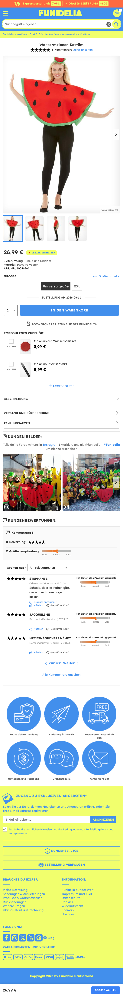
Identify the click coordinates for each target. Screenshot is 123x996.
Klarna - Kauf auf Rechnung (23, 910)
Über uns (68, 914)
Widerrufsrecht (72, 906)
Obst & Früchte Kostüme (44, 34)
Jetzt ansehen (83, 49)
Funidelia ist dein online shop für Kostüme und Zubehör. (60, 13)
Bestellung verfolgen (61, 865)
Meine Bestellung (15, 890)
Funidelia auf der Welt (77, 890)
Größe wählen (105, 989)
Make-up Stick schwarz (50, 364)
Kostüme (22, 34)
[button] (115, 134)
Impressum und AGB (77, 894)
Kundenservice (61, 851)
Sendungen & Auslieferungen (24, 894)
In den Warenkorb (69, 310)
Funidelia (8, 34)
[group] (13, 228)
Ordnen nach (16, 567)
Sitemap (68, 910)
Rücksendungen (14, 902)
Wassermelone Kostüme (76, 34)
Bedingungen (71, 829)
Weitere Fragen (14, 906)
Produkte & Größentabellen (22, 898)
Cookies (67, 902)
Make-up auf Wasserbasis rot (55, 341)
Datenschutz (71, 898)
